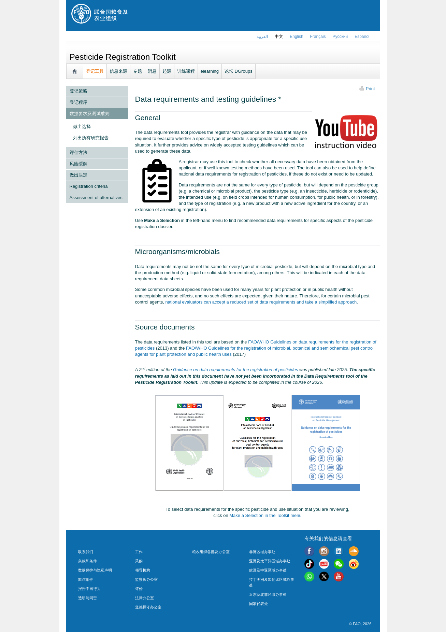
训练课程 (186, 71)
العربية (262, 36)
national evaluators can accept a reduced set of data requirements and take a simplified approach (261, 302)
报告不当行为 (89, 589)
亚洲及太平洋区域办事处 (269, 561)
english (296, 36)
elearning (210, 71)
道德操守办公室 (148, 607)
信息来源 (118, 71)
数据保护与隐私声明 (95, 570)
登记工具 (95, 71)
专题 (137, 71)
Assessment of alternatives (96, 197)
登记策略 (78, 91)
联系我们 (85, 552)
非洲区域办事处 (262, 552)
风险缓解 (78, 163)
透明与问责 (87, 598)
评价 (139, 589)
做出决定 (78, 175)
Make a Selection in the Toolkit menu (265, 515)
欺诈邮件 (85, 579)
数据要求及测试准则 (90, 113)
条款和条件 (87, 561)
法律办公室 (144, 598)
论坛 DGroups (239, 71)
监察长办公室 (146, 579)
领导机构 (142, 570)
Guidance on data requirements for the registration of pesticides (235, 369)
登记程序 (78, 102)
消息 (152, 71)
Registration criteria (89, 186)
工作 (139, 552)
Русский (340, 36)
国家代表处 (258, 604)
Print (370, 88)
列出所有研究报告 (91, 137)
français (318, 36)
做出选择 (82, 126)
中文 (279, 36)
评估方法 (78, 152)
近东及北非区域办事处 (268, 594)
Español (362, 36)
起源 (166, 71)
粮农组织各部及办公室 (211, 552)
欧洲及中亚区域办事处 (268, 570)
